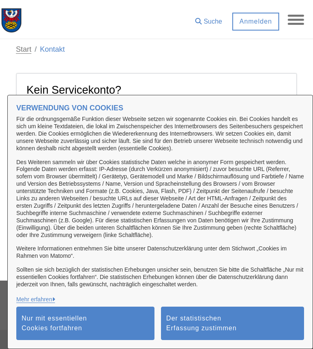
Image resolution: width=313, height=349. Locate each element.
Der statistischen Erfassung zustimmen (201, 323)
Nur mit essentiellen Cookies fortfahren (54, 323)
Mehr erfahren (34, 299)
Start (23, 49)
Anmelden (255, 21)
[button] (208, 18)
